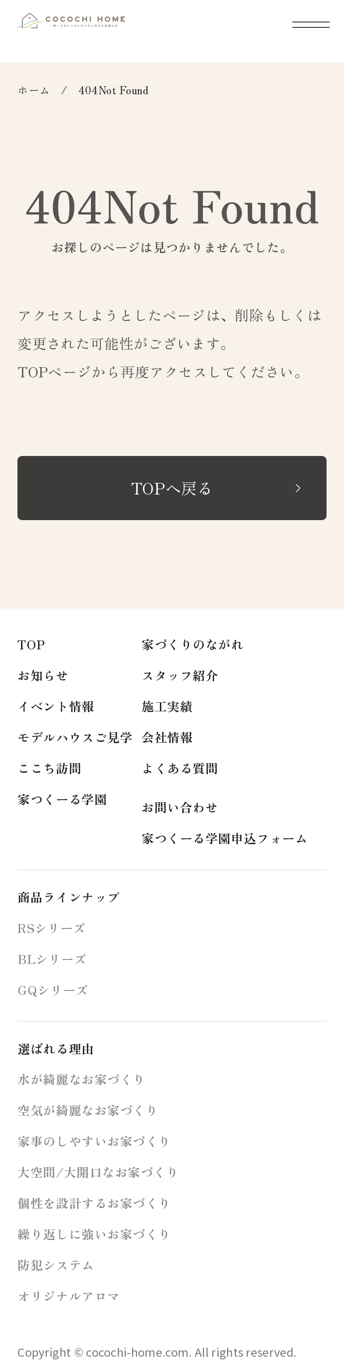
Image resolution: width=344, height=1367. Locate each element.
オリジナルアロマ (68, 1296)
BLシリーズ (51, 959)
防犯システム (55, 1265)
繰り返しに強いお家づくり (94, 1234)
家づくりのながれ (193, 644)
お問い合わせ (180, 807)
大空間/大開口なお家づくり (98, 1172)
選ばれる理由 (55, 1048)
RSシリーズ (51, 928)
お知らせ (43, 675)
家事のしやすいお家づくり (94, 1141)
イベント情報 (55, 706)
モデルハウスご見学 (75, 737)
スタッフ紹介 (180, 675)
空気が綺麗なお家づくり (87, 1110)
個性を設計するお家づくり (94, 1203)
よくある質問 (180, 768)
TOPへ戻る (172, 487)
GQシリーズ (52, 990)
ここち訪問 (49, 768)
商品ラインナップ (68, 897)
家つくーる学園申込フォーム (225, 838)
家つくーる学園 (62, 799)
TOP (31, 644)
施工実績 (167, 706)
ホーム (33, 89)
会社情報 (167, 737)
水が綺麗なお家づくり (81, 1079)
